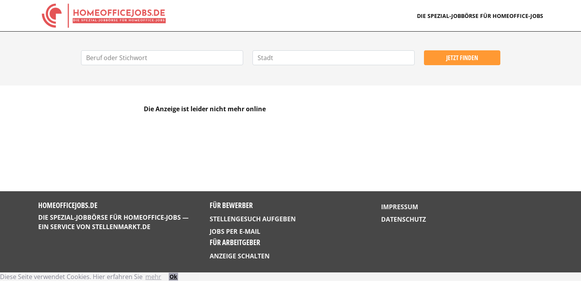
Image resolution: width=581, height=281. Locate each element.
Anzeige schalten (240, 256)
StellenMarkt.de (121, 226)
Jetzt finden (462, 57)
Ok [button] (173, 276)
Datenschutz (403, 219)
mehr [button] (153, 276)
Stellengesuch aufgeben (253, 219)
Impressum (399, 207)
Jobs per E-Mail (235, 231)
